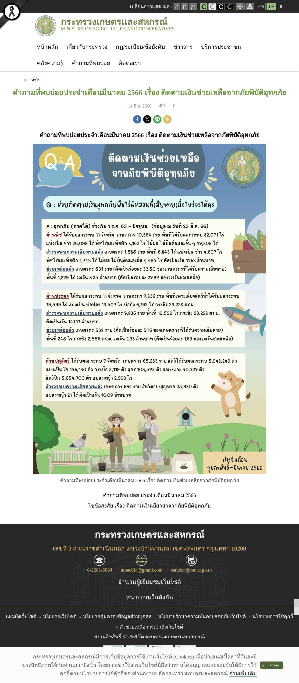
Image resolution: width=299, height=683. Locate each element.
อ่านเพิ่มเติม (243, 673)
